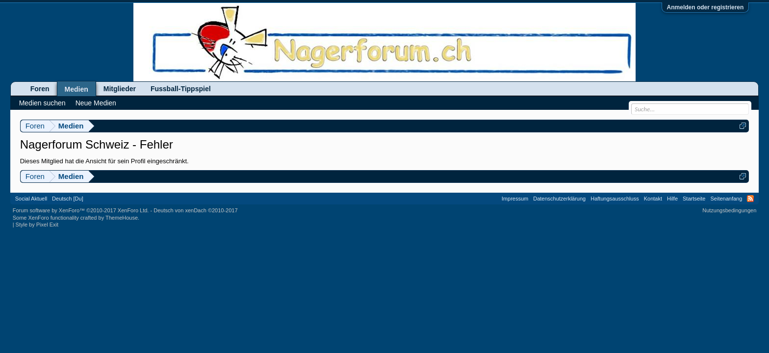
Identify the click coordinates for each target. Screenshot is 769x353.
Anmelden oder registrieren (705, 7)
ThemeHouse (121, 218)
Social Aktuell (31, 199)
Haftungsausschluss (614, 199)
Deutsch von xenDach (195, 210)
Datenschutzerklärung (559, 199)
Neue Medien (96, 103)
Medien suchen (42, 103)
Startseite (694, 199)
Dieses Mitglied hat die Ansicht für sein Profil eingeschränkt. (104, 161)
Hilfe (672, 199)
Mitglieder (119, 89)
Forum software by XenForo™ (81, 210)
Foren (40, 89)
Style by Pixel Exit (37, 224)
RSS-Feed (750, 198)
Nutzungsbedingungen (729, 210)
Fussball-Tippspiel (181, 89)
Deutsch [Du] (67, 199)
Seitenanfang (726, 199)
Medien (76, 89)
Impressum (515, 199)
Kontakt (653, 199)
